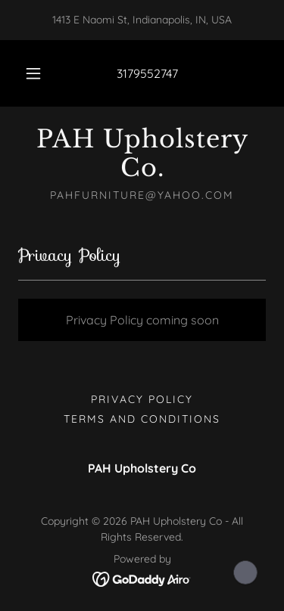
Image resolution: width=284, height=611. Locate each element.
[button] (33, 73)
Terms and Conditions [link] (142, 419)
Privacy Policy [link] (142, 399)
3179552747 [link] (147, 73)
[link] (142, 154)
